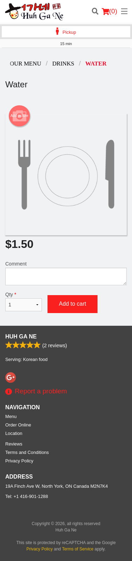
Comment (66, 273)
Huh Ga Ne (21, 336)
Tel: (26, 496)
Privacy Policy (19, 460)
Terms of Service (77, 549)
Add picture (20, 115)
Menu (11, 416)
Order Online (18, 425)
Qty (23, 301)
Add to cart (72, 304)
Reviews (13, 444)
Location (13, 433)
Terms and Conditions (27, 452)
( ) (109, 11)
